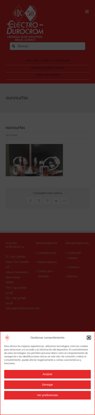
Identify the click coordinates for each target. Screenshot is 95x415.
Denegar (47, 384)
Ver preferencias (47, 395)
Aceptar (47, 374)
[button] (89, 338)
